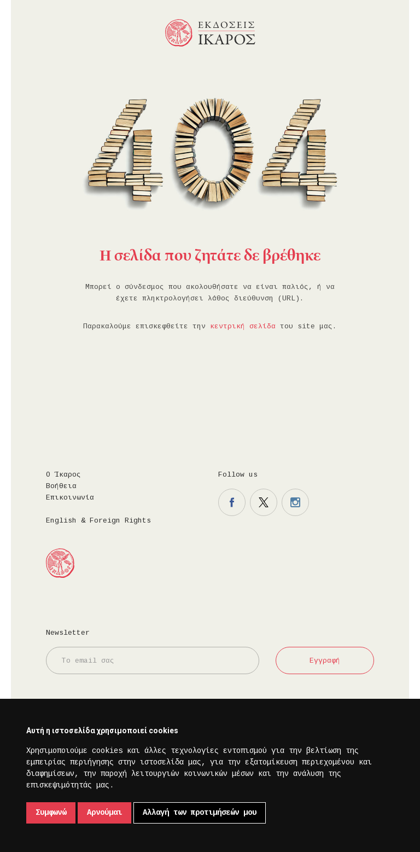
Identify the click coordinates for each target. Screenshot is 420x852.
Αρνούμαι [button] (104, 812)
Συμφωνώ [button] (51, 812)
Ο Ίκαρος (63, 475)
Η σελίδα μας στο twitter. (263, 502)
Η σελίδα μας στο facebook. (232, 502)
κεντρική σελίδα (243, 326)
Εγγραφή (325, 661)
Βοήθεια (61, 486)
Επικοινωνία (70, 498)
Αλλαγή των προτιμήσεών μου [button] (199, 812)
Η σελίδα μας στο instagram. (295, 502)
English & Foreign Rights (98, 521)
